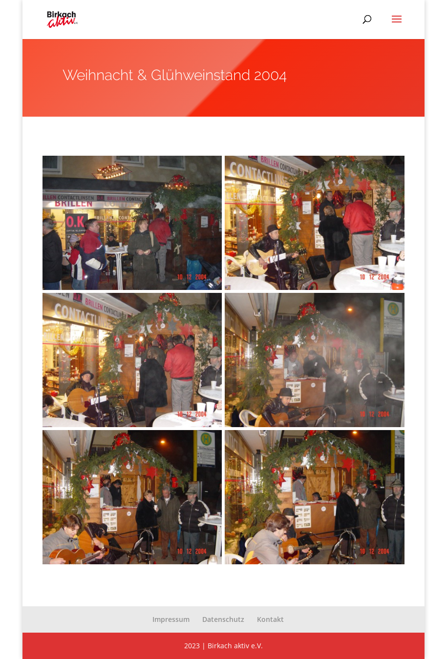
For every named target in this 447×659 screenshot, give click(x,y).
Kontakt (270, 619)
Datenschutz (223, 619)
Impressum (171, 619)
